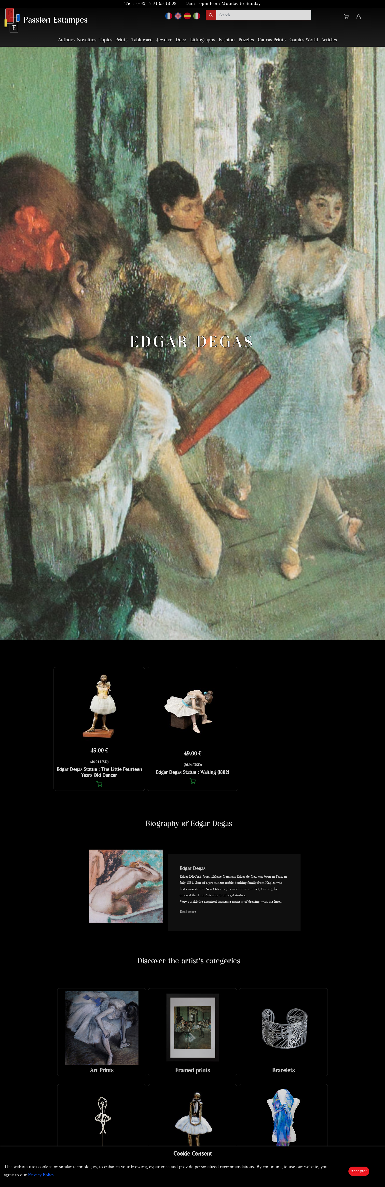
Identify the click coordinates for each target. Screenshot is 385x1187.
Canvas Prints (272, 40)
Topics (105, 40)
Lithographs (202, 40)
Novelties (86, 40)
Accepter (358, 1171)
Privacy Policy (41, 1175)
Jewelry (164, 40)
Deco (181, 40)
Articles (329, 40)
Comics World (303, 40)
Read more (188, 912)
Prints (121, 40)
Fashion (227, 40)
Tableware (141, 40)
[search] (263, 15)
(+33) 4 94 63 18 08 (156, 3)
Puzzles (246, 40)
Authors (66, 40)
